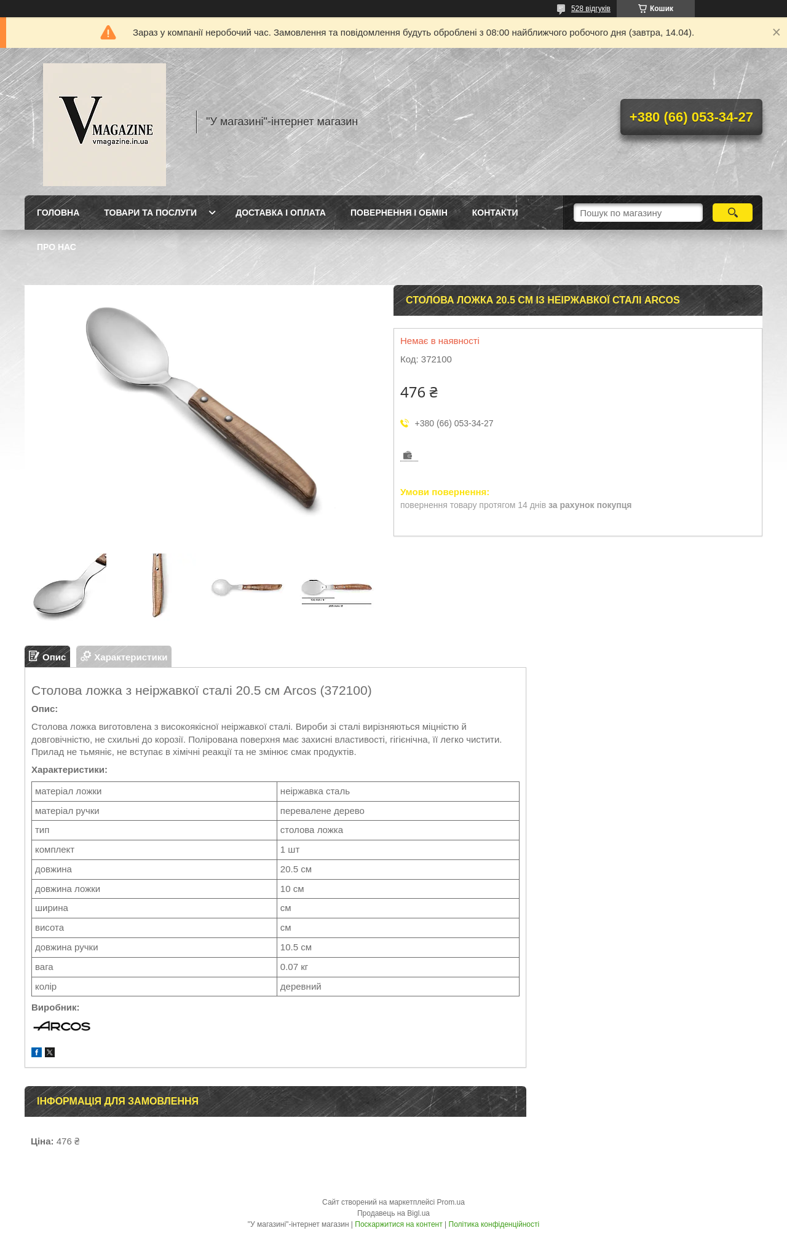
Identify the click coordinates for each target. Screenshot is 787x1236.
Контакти (495, 212)
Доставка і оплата (280, 212)
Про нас (56, 247)
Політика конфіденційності (494, 1224)
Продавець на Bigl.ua (393, 1213)
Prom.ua (451, 1202)
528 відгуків (591, 8)
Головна (58, 212)
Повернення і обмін (399, 212)
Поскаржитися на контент (398, 1224)
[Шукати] (733, 212)
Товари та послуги (150, 212)
